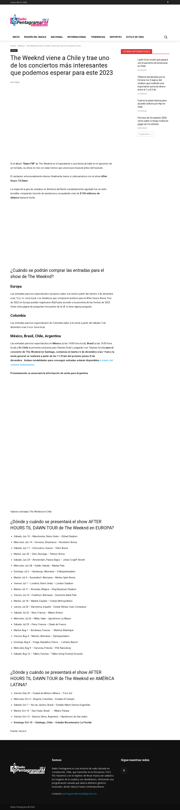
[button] (166, 37)
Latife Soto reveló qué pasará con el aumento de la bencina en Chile (153, 62)
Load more (145, 134)
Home (13, 45)
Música (21, 45)
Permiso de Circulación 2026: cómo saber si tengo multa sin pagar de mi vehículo (153, 120)
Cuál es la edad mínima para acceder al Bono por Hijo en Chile (152, 103)
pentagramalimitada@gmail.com (80, 793)
